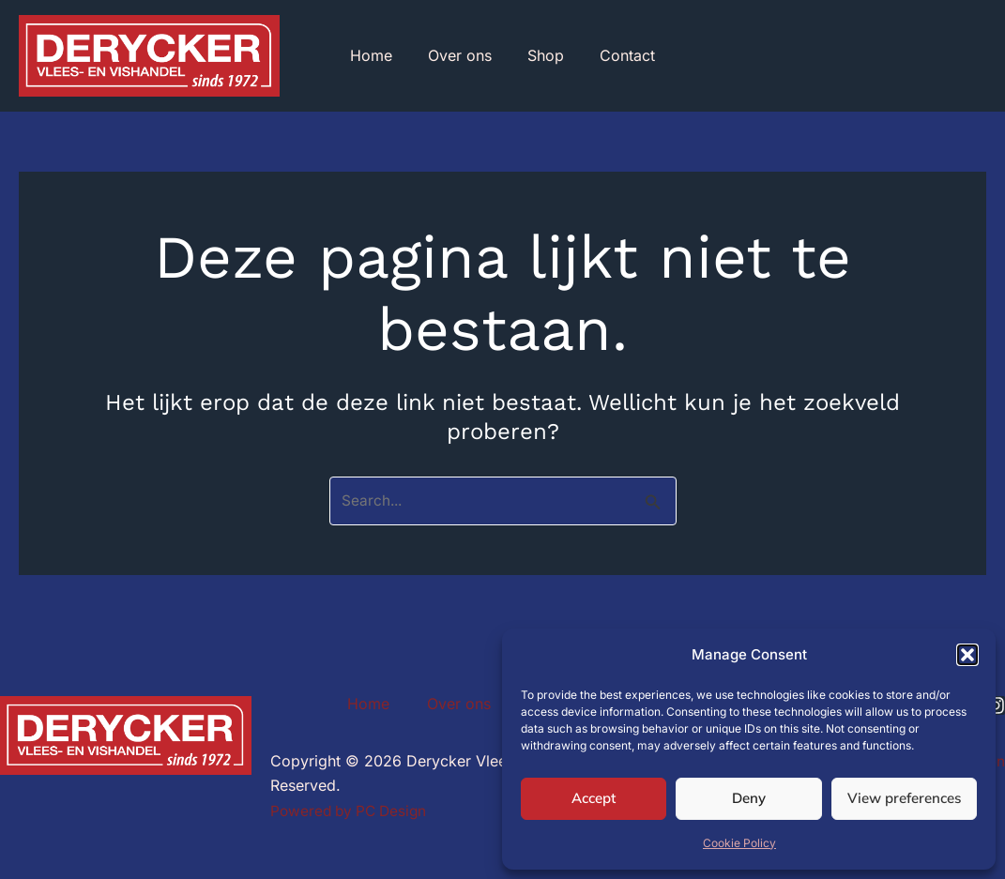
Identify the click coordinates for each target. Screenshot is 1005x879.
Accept (593, 798)
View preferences (904, 798)
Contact (619, 57)
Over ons (463, 57)
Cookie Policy (739, 843)
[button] (967, 654)
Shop (543, 57)
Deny (749, 798)
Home (379, 57)
